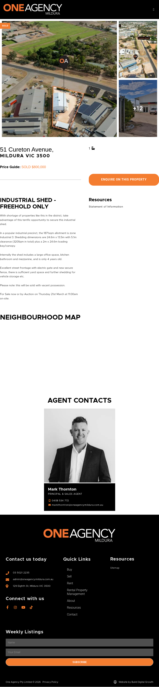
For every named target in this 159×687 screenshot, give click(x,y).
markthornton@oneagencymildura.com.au (77, 505)
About (71, 601)
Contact (72, 614)
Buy (69, 570)
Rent (70, 583)
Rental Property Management (77, 592)
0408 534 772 (60, 501)
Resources (74, 608)
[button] (153, 9)
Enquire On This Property (124, 179)
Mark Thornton (62, 489)
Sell (69, 576)
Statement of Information (106, 206)
